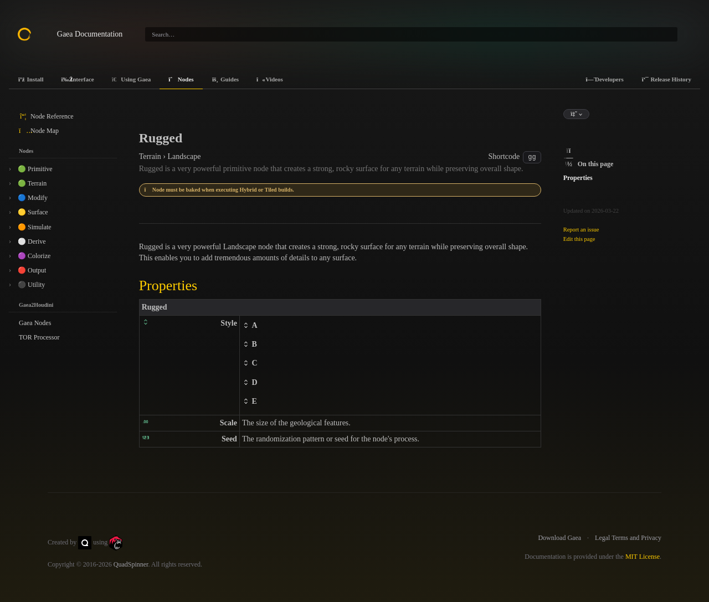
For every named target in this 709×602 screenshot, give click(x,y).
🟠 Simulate (35, 227)
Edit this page (579, 239)
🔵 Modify (33, 198)
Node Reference (46, 116)
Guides (225, 79)
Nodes (180, 79)
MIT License (642, 556)
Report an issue (581, 230)
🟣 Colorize (34, 256)
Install (30, 79)
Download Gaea (559, 538)
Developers (604, 79)
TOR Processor (39, 337)
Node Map (39, 131)
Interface (77, 79)
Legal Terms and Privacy (628, 538)
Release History (666, 79)
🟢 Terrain (32, 183)
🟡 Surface (33, 212)
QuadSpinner (131, 564)
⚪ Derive (32, 241)
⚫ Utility (31, 285)
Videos (269, 79)
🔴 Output (32, 270)
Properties (578, 178)
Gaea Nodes (35, 323)
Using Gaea (131, 79)
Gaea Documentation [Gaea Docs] (90, 34)
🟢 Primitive (35, 169)
